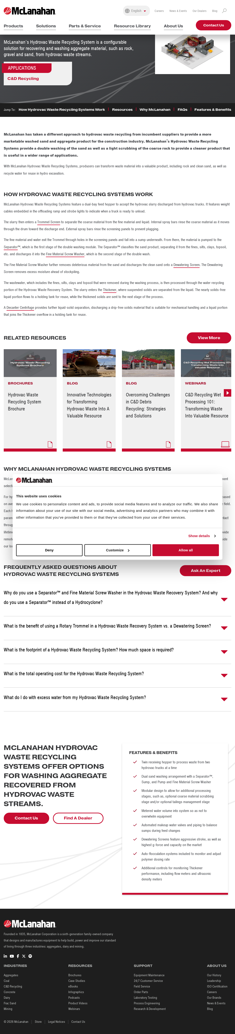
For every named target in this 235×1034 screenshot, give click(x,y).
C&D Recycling (23, 78)
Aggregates (11, 975)
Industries (15, 966)
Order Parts (141, 992)
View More (209, 337)
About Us (173, 26)
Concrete (9, 992)
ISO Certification (217, 986)
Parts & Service (85, 26)
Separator (11, 247)
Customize (117, 550)
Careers (159, 11)
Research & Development (150, 1009)
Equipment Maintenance (149, 975)
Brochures (74, 975)
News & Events (178, 11)
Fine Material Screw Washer (65, 254)
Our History (214, 975)
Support (143, 966)
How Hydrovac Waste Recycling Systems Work (62, 110)
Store (38, 1022)
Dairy (7, 997)
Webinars (74, 1009)
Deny (49, 550)
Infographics (76, 992)
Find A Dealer (78, 818)
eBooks (73, 986)
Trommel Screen (48, 222)
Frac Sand (10, 1003)
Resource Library (132, 26)
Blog (214, 11)
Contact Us (213, 25)
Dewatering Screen (186, 264)
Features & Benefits (212, 110)
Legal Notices (56, 1022)
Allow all (186, 550)
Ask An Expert (205, 570)
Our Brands (214, 997)
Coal (6, 981)
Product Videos (77, 1003)
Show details (199, 536)
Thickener (109, 289)
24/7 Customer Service (148, 981)
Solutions (46, 26)
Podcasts (74, 997)
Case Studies (76, 981)
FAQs (182, 110)
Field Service (142, 986)
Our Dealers (200, 11)
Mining (8, 1009)
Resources (122, 110)
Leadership (214, 981)
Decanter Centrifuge (20, 307)
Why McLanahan (155, 110)
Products (13, 26)
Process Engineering (147, 1003)
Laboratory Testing (145, 997)
